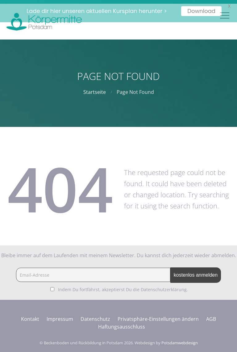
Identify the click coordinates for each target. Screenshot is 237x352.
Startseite (94, 88)
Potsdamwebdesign (179, 339)
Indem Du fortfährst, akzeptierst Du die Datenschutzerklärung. (123, 286)
